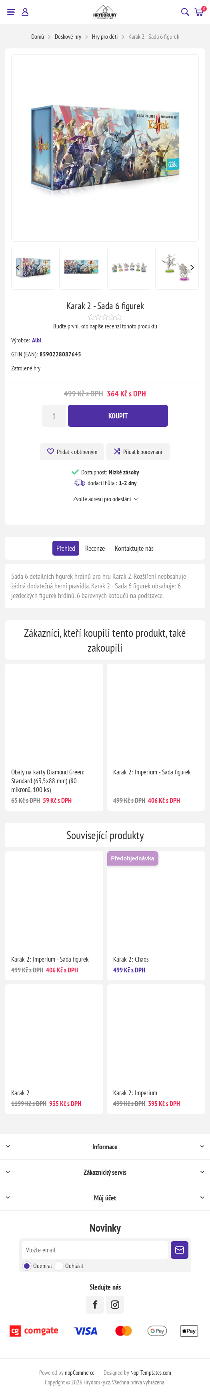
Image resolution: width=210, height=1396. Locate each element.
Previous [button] (17, 267)
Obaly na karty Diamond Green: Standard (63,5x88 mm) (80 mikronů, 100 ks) (47, 781)
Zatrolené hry (25, 368)
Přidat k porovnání (142, 452)
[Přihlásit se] (95, 1250)
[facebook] (95, 1305)
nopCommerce (79, 1372)
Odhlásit (74, 1266)
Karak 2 (20, 1092)
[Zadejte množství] (54, 416)
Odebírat (42, 1266)
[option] (33, 268)
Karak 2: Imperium (135, 1092)
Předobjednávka (132, 858)
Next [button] (193, 267)
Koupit (118, 415)
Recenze (95, 548)
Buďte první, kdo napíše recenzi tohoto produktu (105, 326)
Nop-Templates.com (150, 1372)
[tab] (65, 548)
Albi (36, 340)
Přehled (65, 548)
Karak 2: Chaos (131, 959)
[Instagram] (115, 1305)
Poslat (179, 1250)
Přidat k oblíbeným (77, 452)
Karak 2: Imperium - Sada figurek (152, 772)
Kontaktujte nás (134, 548)
